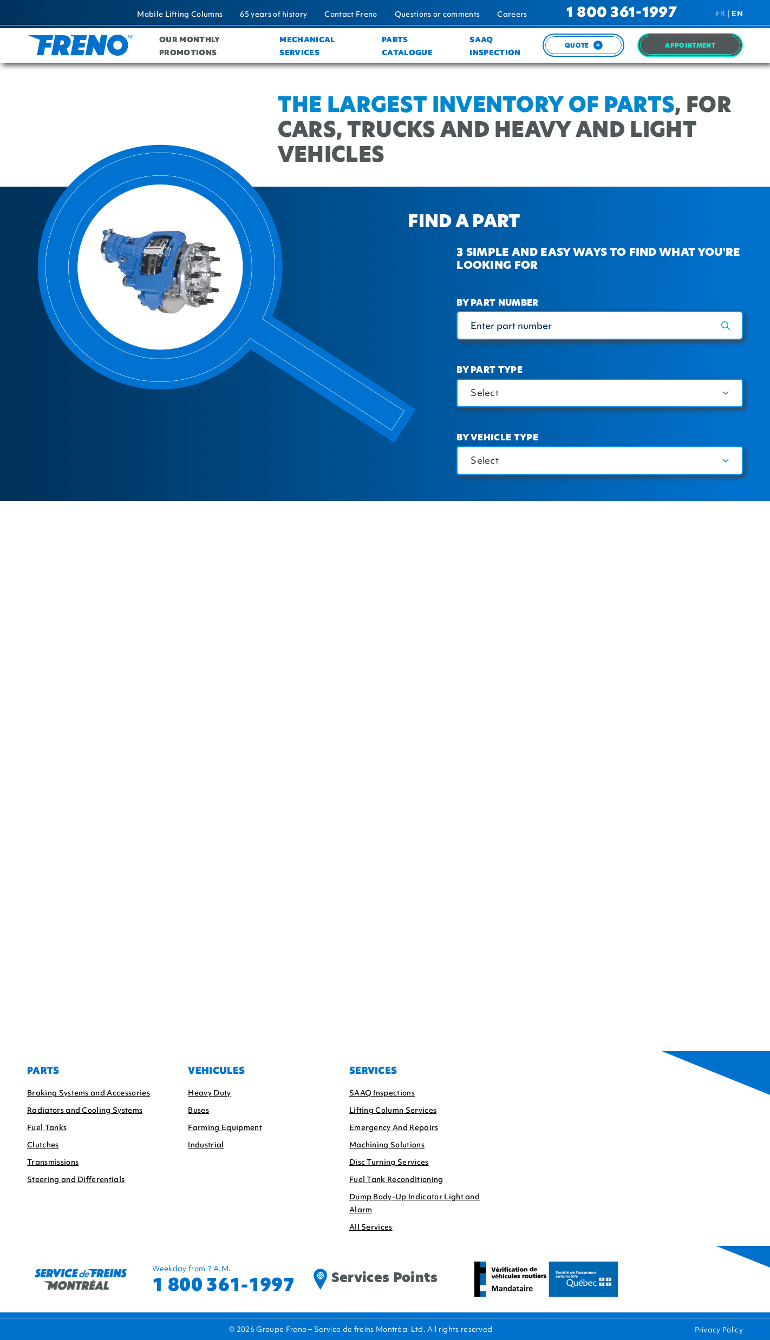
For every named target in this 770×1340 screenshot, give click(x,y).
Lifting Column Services (392, 1110)
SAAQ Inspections (382, 1093)
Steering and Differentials (76, 1179)
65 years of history (273, 14)
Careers (512, 14)
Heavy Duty (209, 1093)
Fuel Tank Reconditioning (396, 1179)
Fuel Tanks (47, 1127)
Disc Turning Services (389, 1162)
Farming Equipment (225, 1127)
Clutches (43, 1145)
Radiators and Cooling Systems (84, 1110)
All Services (371, 1227)
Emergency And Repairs (394, 1127)
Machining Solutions (387, 1145)
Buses (198, 1110)
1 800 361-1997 (621, 13)
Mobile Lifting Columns (180, 14)
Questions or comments (437, 14)
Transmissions (53, 1162)
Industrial (206, 1145)
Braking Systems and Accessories (88, 1093)
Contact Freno (350, 14)
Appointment (690, 46)
